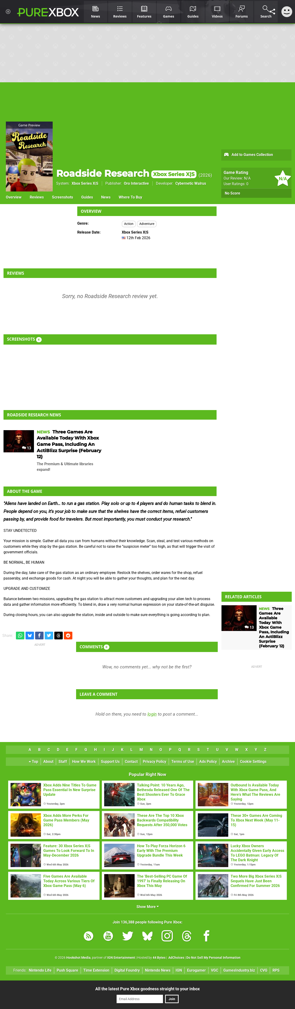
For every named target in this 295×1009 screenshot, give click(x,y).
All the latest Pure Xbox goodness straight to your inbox (147, 988)
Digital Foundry (127, 970)
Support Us (110, 761)
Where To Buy (130, 197)
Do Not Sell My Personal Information (213, 958)
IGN (179, 970)
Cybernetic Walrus (190, 183)
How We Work (84, 761)
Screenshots (62, 197)
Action (128, 224)
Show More (147, 906)
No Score (232, 193)
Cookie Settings (253, 761)
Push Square (67, 970)
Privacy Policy (154, 761)
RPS (276, 970)
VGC (214, 970)
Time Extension (96, 970)
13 (26, 448)
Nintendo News (157, 970)
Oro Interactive (136, 183)
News (106, 197)
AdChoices (176, 958)
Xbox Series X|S (85, 183)
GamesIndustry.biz (239, 970)
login (152, 714)
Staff (63, 761)
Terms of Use (182, 761)
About (48, 761)
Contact (131, 761)
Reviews (37, 197)
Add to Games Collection (248, 155)
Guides (87, 197)
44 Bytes (159, 958)
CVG (263, 970)
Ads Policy (208, 761)
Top (33, 761)
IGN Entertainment (121, 958)
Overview (14, 197)
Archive (228, 761)
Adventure (146, 224)
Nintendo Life (40, 970)
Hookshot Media (78, 958)
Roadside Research (126, 173)
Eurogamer (196, 970)
